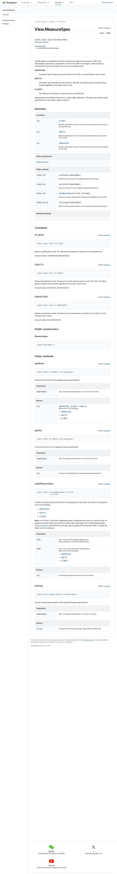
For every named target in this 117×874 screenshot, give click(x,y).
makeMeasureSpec (65, 193)
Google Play (73, 2)
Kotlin (101, 33)
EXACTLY (62, 132)
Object (45, 42)
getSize (62, 184)
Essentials (25, 2)
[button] (13, 23)
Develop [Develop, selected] (58, 2)
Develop (51, 22)
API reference (8, 10)
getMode (62, 175)
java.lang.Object (40, 46)
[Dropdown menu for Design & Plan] (50, 2)
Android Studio (107, 2)
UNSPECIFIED (64, 143)
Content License (88, 640)
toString (62, 202)
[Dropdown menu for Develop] (64, 2)
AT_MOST (62, 121)
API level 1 (107, 28)
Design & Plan (42, 2)
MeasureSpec (42, 162)
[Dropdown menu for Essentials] (32, 2)
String (45, 202)
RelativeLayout (41, 526)
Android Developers (41, 22)
